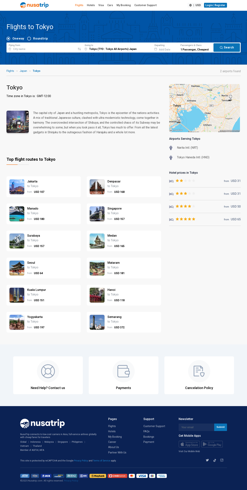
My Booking (124, 5)
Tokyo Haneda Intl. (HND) (193, 157)
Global (23, 442)
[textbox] (41, 47)
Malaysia (49, 442)
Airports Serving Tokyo (184, 139)
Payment (148, 441)
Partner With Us (117, 452)
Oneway (18, 38)
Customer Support (145, 5)
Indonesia (35, 442)
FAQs (146, 431)
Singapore (63, 442)
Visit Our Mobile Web (189, 451)
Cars (110, 5)
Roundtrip (40, 38)
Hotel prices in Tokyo (183, 172)
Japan (23, 70)
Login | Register (215, 5)
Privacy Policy (81, 460)
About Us (113, 447)
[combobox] (41, 47)
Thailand (37, 446)
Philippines (77, 442)
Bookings (148, 436)
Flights (79, 5)
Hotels (91, 5)
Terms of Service (102, 460)
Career (112, 441)
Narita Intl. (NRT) (187, 147)
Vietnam (24, 446)
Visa (101, 5)
